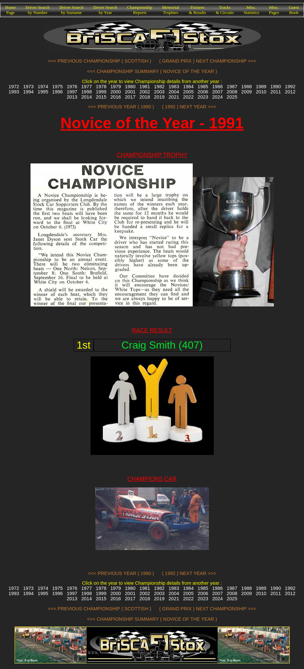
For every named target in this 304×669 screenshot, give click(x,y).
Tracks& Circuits (225, 10)
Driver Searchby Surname (71, 10)
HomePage (10, 10)
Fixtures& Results (197, 10)
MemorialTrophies (170, 10)
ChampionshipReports (139, 10)
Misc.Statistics (251, 10)
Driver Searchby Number (38, 10)
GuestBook (294, 10)
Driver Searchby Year (105, 10)
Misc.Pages (274, 10)
